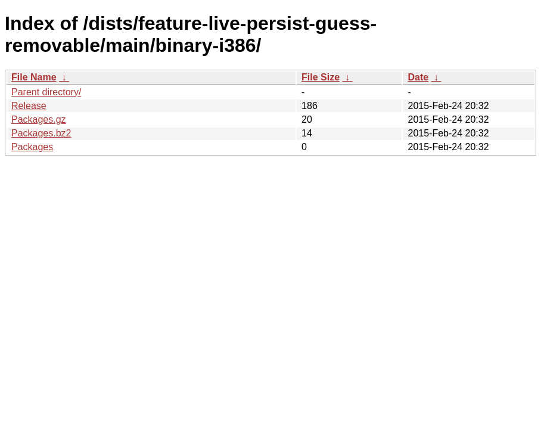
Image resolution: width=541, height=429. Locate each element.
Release (28, 106)
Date (418, 77)
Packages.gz (38, 119)
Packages (32, 147)
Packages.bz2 (41, 133)
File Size (320, 77)
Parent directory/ (46, 92)
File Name (34, 77)
